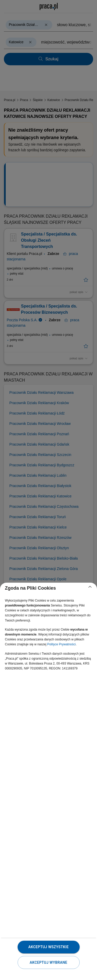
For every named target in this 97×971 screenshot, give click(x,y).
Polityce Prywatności (61, 644)
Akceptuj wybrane (48, 962)
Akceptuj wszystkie (48, 947)
